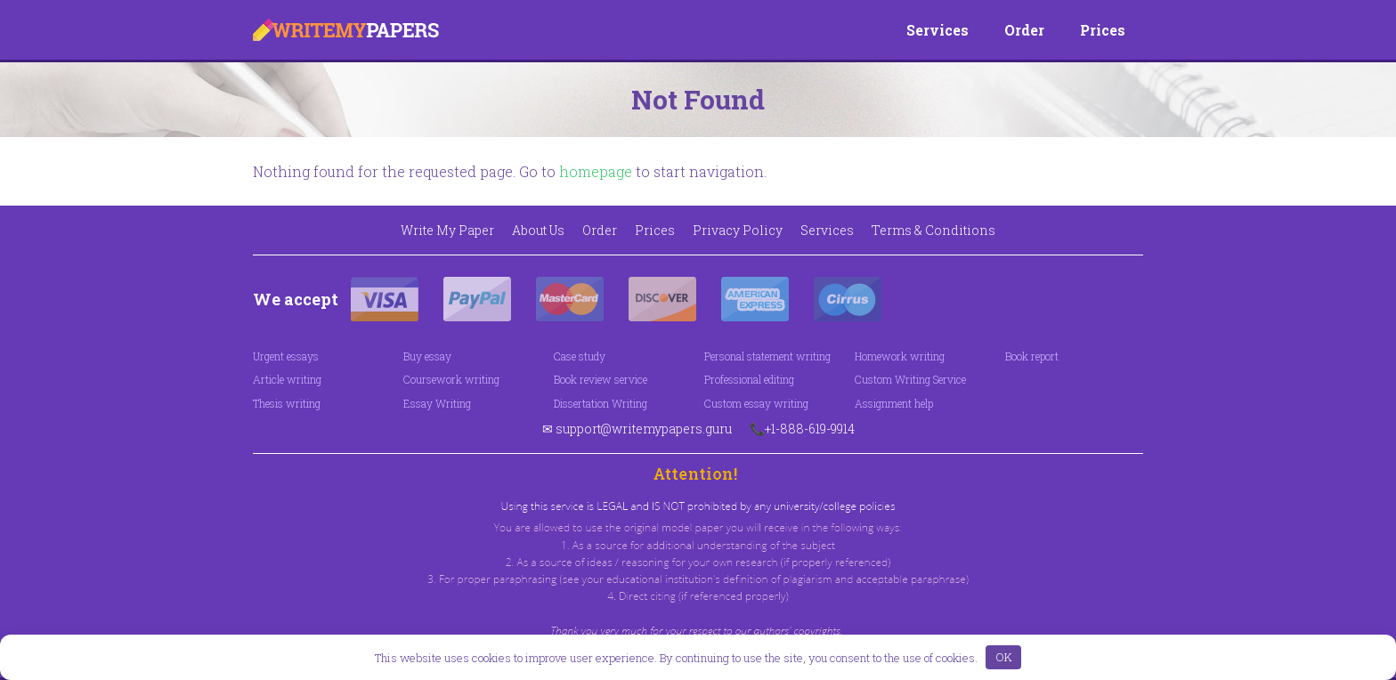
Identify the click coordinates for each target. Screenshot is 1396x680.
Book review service (600, 379)
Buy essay (427, 356)
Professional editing (749, 379)
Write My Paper (447, 230)
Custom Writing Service (910, 379)
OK (1003, 657)
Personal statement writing (767, 356)
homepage (595, 171)
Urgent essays (286, 356)
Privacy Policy (738, 230)
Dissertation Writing (600, 403)
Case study (579, 356)
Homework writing (900, 356)
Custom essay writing (756, 403)
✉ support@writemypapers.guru (637, 428)
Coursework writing (451, 379)
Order (1024, 29)
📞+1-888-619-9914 (802, 428)
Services (937, 29)
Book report (1032, 356)
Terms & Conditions (933, 230)
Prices (1102, 29)
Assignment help (894, 403)
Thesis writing (287, 403)
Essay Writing (437, 403)
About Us (538, 230)
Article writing (287, 379)
